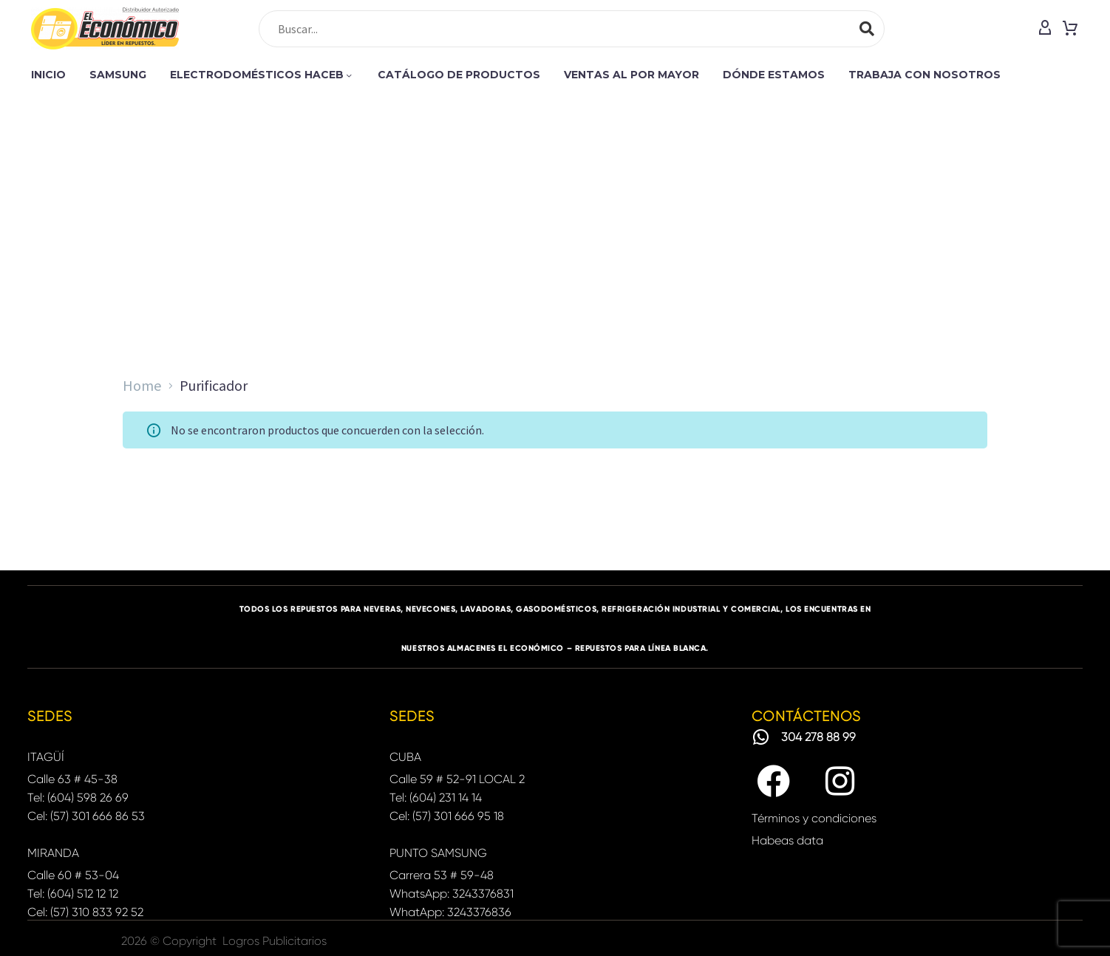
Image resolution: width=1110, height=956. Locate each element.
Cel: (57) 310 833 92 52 (85, 912)
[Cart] (1070, 29)
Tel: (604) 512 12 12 (72, 894)
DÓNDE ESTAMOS (774, 74)
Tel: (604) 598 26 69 (78, 798)
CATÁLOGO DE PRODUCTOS (459, 74)
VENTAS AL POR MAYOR (631, 74)
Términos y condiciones (814, 818)
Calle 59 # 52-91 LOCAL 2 (457, 779)
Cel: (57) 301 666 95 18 (446, 816)
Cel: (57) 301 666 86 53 (86, 816)
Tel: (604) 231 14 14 (435, 798)
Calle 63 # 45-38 (72, 779)
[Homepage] (105, 28)
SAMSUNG (117, 74)
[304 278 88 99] (761, 737)
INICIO (48, 74)
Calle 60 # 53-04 (73, 875)
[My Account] (1045, 29)
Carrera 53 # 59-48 (441, 875)
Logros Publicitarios (274, 941)
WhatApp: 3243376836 (450, 912)
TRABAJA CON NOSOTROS (924, 74)
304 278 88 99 (818, 737)
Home (142, 385)
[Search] (572, 28)
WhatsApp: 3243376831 (451, 894)
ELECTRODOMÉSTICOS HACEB (262, 74)
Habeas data (787, 840)
